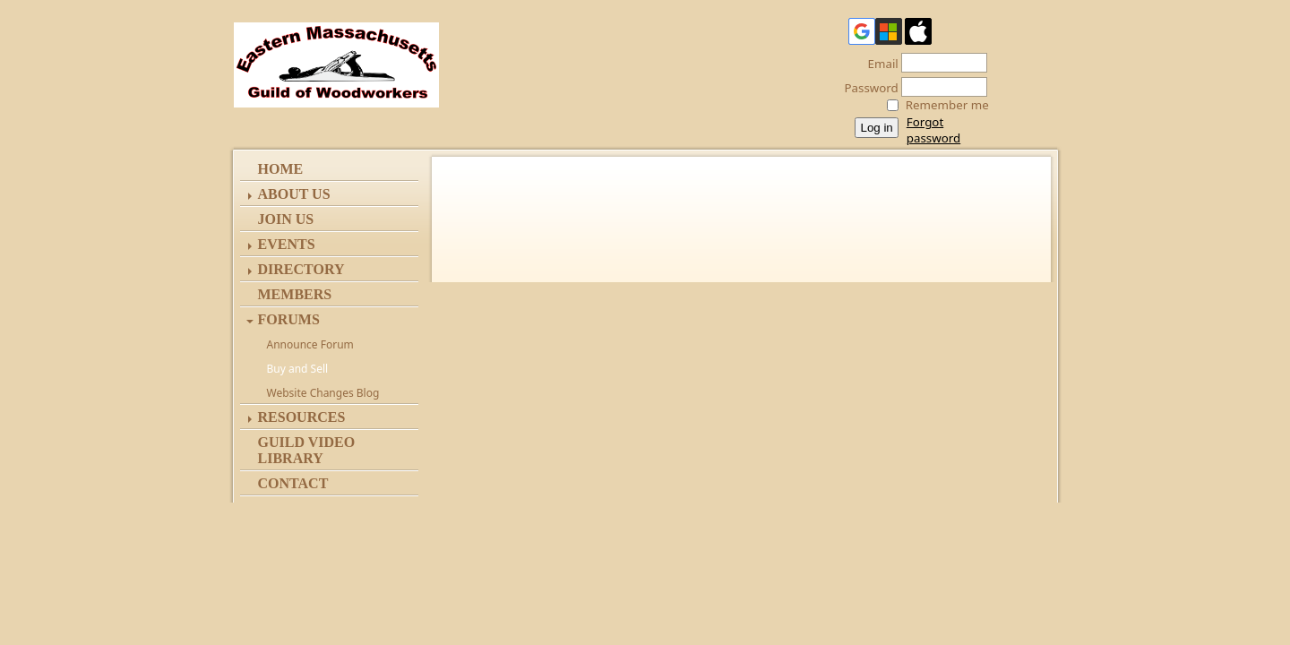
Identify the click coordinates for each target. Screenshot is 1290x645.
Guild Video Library (307, 450)
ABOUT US (294, 194)
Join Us (286, 219)
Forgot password (933, 130)
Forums (289, 319)
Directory (301, 269)
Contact (293, 483)
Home (281, 168)
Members (295, 294)
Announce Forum (310, 344)
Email (878, 64)
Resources (302, 417)
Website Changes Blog (323, 392)
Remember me (947, 105)
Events (286, 244)
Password (867, 88)
